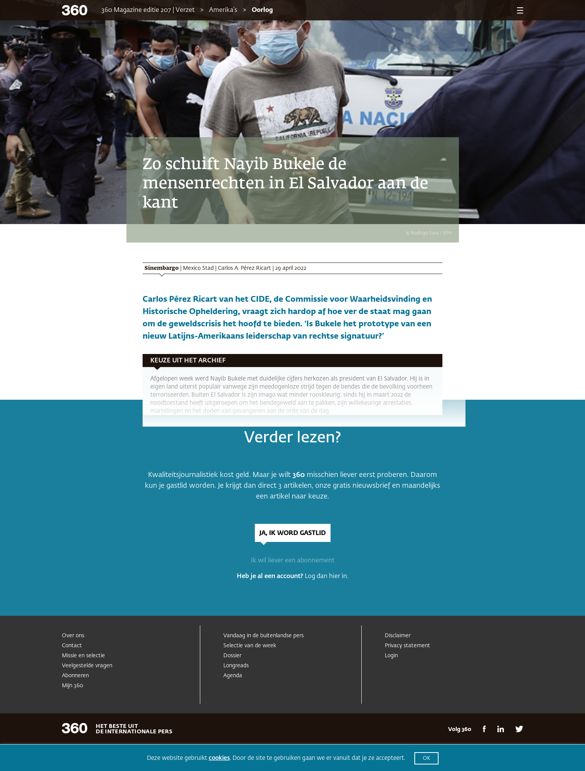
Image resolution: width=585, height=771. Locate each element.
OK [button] (426, 758)
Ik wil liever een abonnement (292, 561)
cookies (219, 758)
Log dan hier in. (327, 576)
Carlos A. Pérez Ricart (244, 268)
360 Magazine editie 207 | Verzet (147, 10)
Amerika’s (223, 10)
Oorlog (262, 10)
